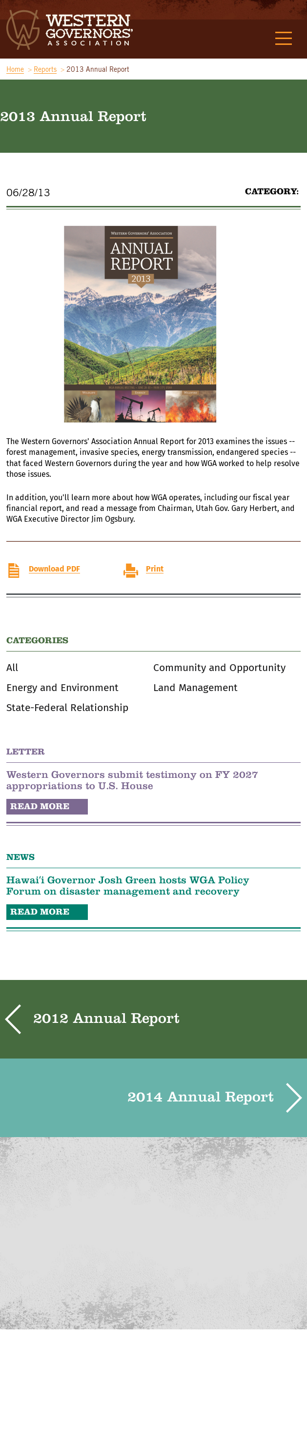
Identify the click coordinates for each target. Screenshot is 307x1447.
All (12, 668)
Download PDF (54, 569)
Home (15, 69)
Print (155, 569)
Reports (45, 69)
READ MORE (39, 806)
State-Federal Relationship (67, 708)
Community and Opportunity (219, 668)
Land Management (195, 688)
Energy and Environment (62, 688)
